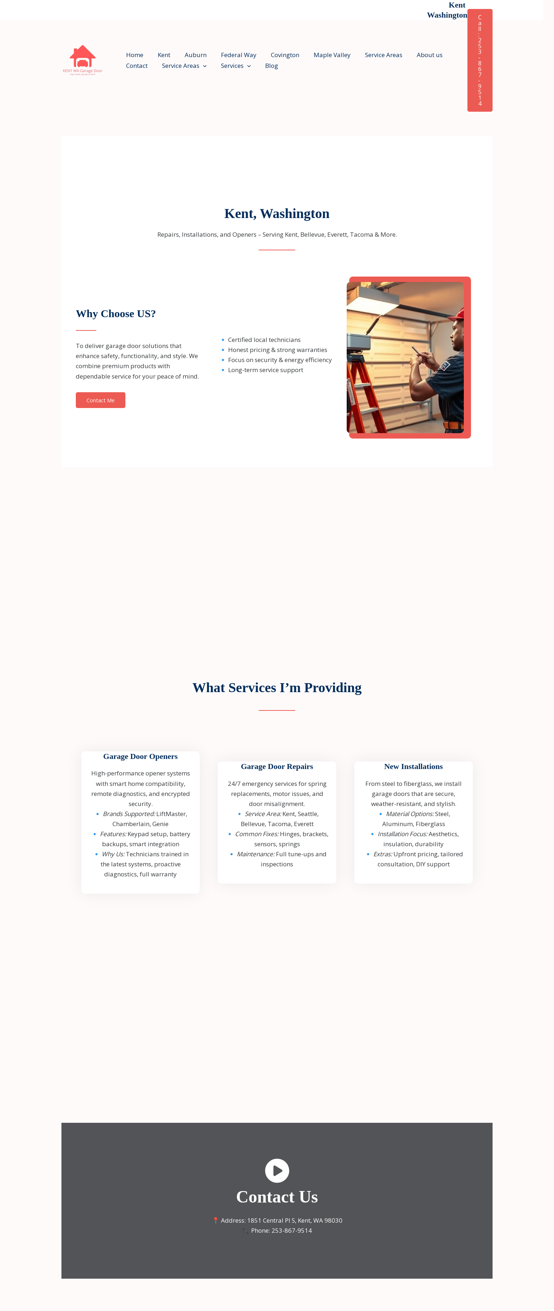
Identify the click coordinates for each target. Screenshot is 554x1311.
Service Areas (369, 55)
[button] (199, 65)
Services (230, 65)
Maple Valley (320, 55)
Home (133, 55)
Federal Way (231, 55)
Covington (275, 55)
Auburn (190, 55)
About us (413, 55)
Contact (136, 65)
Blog (264, 65)
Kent (160, 55)
